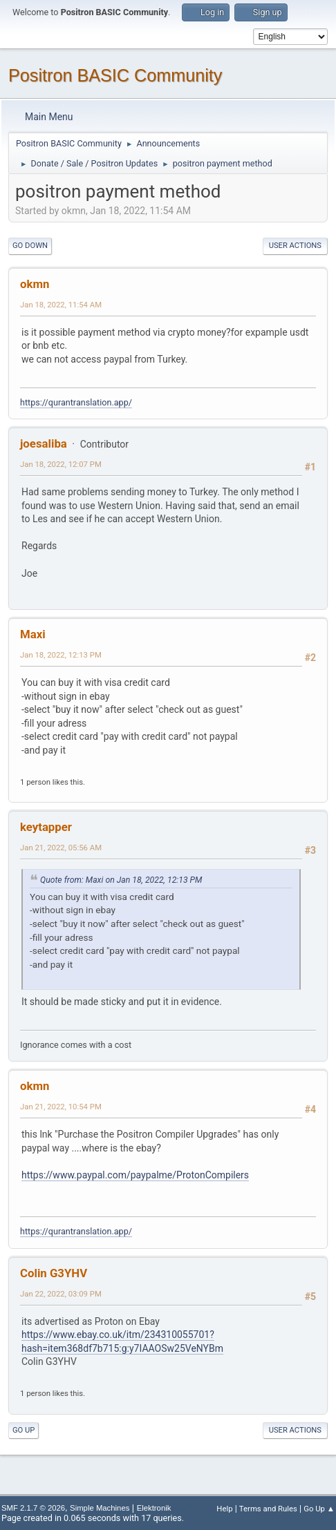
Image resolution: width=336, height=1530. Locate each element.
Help (224, 1508)
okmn (34, 284)
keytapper (46, 827)
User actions (295, 245)
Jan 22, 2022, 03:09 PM (61, 1294)
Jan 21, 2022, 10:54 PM (61, 1106)
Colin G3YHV (53, 1273)
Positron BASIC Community (115, 75)
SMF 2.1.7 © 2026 (33, 1508)
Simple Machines (99, 1508)
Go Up (23, 1430)
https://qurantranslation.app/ (76, 402)
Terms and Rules (268, 1508)
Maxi (33, 634)
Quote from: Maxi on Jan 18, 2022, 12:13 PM (121, 880)
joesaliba (43, 443)
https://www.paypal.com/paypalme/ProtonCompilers (135, 1174)
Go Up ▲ (319, 1508)
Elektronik (154, 1508)
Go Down (30, 245)
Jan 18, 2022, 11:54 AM (61, 304)
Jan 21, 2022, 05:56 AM (61, 847)
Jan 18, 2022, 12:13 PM (61, 655)
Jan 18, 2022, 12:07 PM (61, 464)
